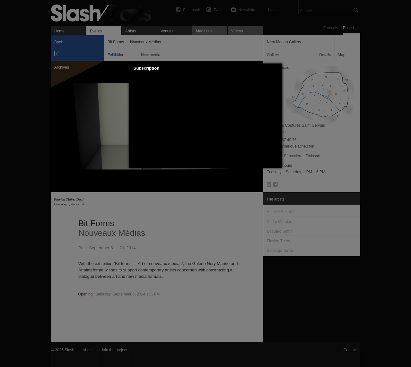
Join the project (114, 350)
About (87, 350)
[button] (277, 68)
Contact (350, 350)
